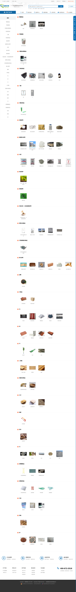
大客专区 (52, 12)
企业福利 (69, 12)
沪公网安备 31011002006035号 (27, 583)
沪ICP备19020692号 (37, 583)
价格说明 (23, 574)
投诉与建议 (43, 572)
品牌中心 (37, 12)
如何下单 (23, 570)
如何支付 (23, 572)
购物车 (72, 6)
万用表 (38, 8)
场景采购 (45, 12)
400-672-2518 (70, 1)
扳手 (43, 8)
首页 (22, 12)
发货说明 (33, 572)
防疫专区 (29, 12)
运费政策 (33, 570)
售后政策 (42, 570)
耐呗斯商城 (26, 581)
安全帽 (41, 8)
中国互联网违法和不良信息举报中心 (48, 583)
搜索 (60, 6)
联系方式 (4, 572)
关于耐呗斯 (5, 570)
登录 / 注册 (14, 1)
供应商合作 (61, 12)
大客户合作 (14, 572)
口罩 (33, 8)
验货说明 (33, 574)
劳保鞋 (36, 8)
